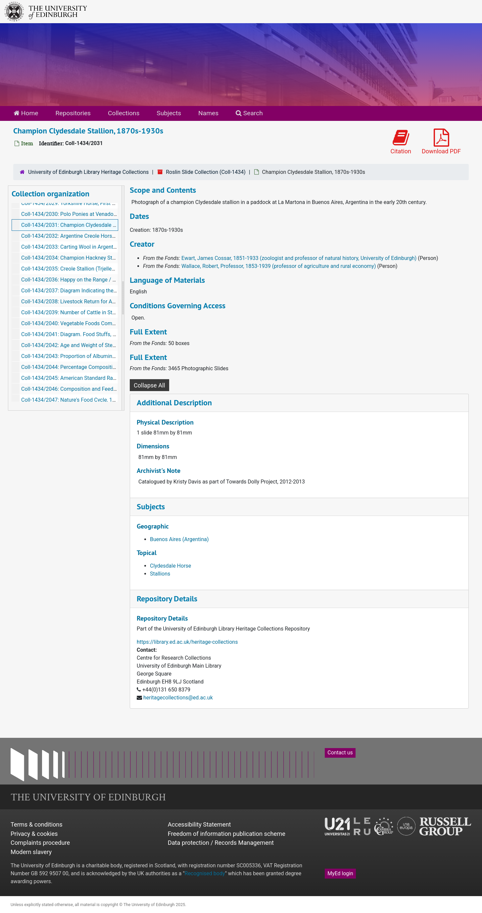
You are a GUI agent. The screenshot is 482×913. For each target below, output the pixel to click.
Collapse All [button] (149, 385)
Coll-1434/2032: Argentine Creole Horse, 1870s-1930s (84, 236)
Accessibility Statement (199, 824)
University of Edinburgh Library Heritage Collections (88, 172)
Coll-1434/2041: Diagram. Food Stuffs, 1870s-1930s (82, 334)
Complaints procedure (40, 842)
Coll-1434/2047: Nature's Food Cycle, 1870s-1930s (80, 400)
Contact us (340, 752)
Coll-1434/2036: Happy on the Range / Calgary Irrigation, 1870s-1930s (103, 280)
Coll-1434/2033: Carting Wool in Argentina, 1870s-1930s (87, 247)
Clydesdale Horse (170, 566)
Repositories (73, 113)
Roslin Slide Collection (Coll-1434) (206, 172)
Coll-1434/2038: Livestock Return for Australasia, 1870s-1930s (94, 301)
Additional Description (174, 402)
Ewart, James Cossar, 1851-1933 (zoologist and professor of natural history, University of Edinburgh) (298, 258)
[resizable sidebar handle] (122, 298)
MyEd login (340, 873)
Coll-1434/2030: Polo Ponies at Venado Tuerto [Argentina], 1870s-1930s (105, 214)
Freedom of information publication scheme (226, 833)
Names (208, 113)
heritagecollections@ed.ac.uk (178, 697)
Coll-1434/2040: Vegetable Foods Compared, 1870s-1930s (90, 323)
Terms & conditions (37, 824)
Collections (123, 113)
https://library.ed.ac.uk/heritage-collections (187, 642)
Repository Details (167, 598)
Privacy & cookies (34, 833)
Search (249, 113)
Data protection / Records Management (221, 842)
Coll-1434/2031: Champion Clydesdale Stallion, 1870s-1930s (92, 225)
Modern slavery (31, 851)
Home (26, 113)
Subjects (169, 113)
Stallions (160, 574)
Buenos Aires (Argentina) (179, 539)
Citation (401, 142)
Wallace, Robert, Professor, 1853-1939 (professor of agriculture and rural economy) (278, 266)
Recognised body (205, 873)
